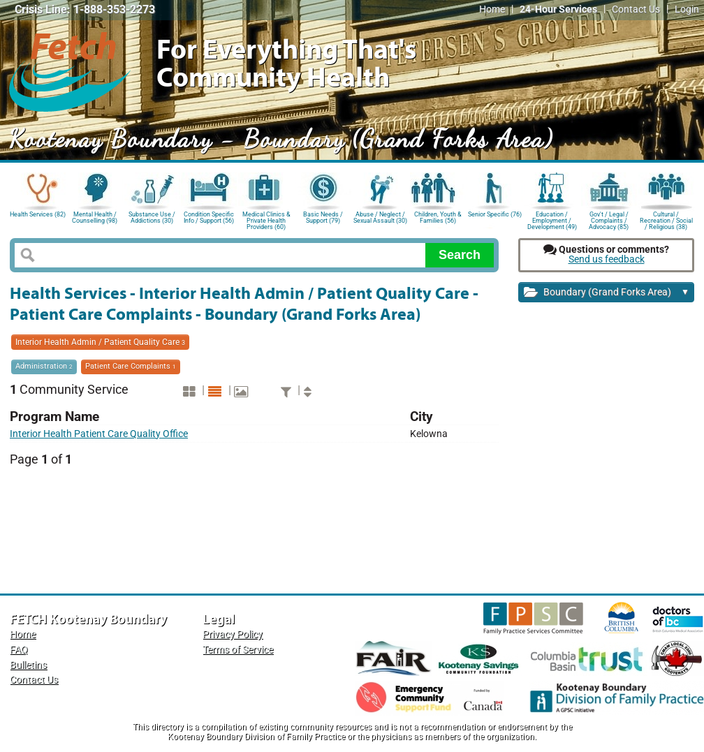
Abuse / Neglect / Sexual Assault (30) (380, 217)
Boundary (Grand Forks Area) (606, 293)
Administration (44, 366)
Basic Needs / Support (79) (323, 217)
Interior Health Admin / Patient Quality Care (100, 342)
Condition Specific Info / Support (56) (209, 217)
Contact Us (636, 9)
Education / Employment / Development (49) (552, 219)
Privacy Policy (233, 634)
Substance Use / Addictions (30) (152, 217)
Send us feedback (607, 259)
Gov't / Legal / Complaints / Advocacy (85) (609, 219)
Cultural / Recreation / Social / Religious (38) (666, 219)
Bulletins (28, 665)
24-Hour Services (558, 9)
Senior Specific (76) (495, 214)
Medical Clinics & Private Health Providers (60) (266, 219)
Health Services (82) (38, 214)
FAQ (19, 650)
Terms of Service (238, 650)
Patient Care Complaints (130, 366)
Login (687, 9)
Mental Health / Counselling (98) (94, 217)
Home (492, 9)
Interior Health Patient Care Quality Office (99, 434)
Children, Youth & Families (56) (438, 217)
